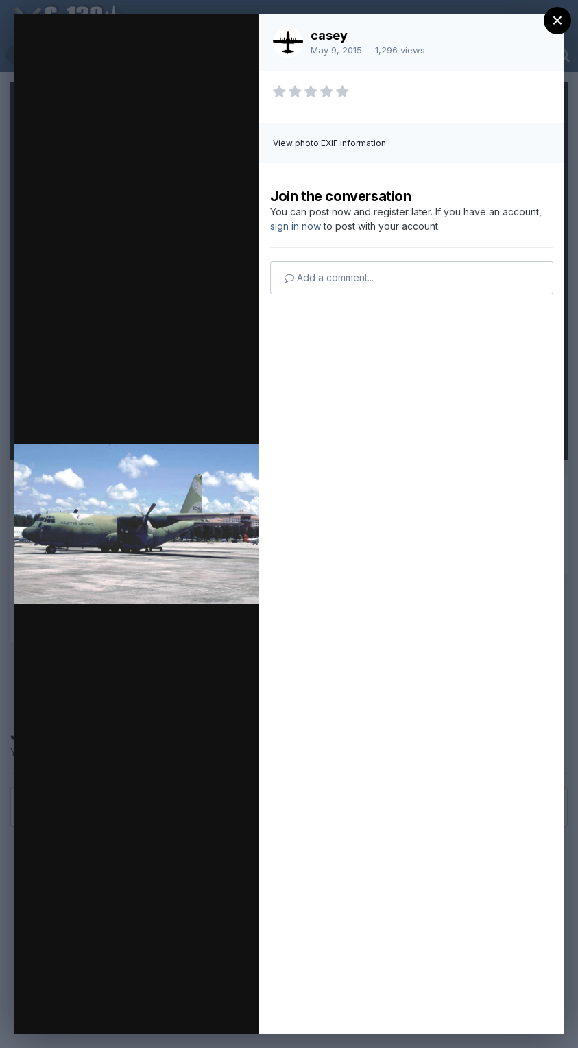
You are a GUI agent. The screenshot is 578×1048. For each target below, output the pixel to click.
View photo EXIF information (329, 143)
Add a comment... (329, 277)
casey (329, 35)
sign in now (295, 226)
